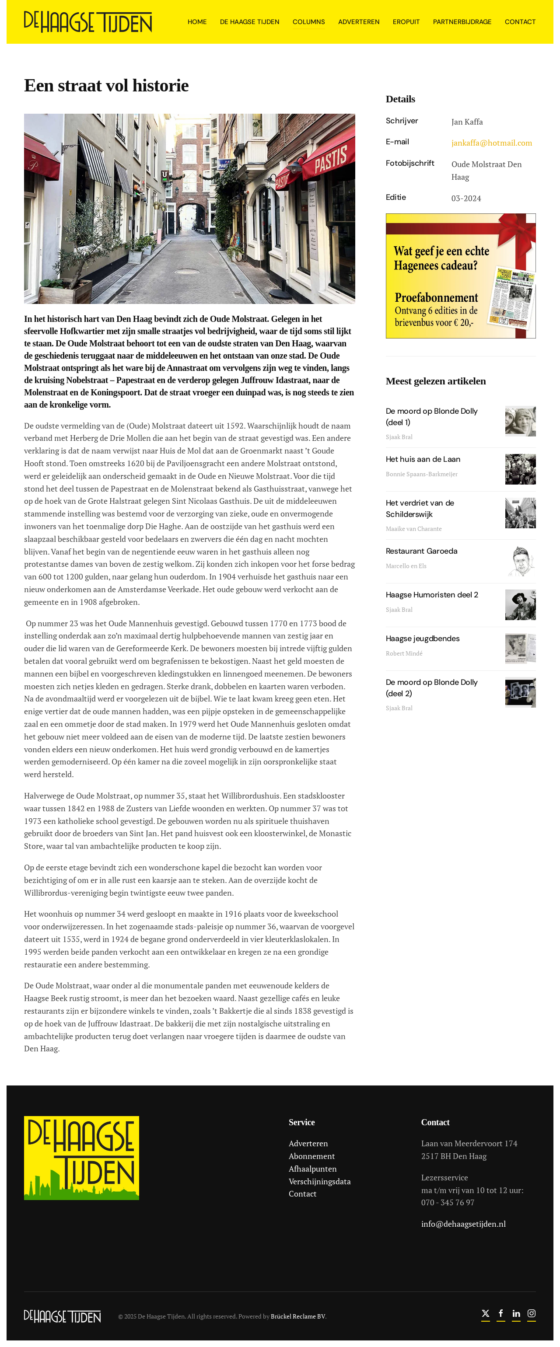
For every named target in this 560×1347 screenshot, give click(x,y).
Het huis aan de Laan (423, 459)
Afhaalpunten (312, 1168)
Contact (520, 21)
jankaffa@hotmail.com (492, 142)
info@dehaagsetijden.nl (462, 1223)
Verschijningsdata (319, 1181)
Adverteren (307, 1143)
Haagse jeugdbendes (423, 638)
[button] (189, 207)
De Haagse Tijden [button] (250, 21)
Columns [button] (309, 21)
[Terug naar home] (89, 21)
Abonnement (311, 1156)
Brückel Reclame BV (297, 1316)
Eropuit (406, 21)
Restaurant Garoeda (422, 551)
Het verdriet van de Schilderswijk (420, 508)
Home (197, 21)
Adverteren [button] (359, 21)
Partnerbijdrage (462, 21)
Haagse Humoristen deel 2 (432, 595)
